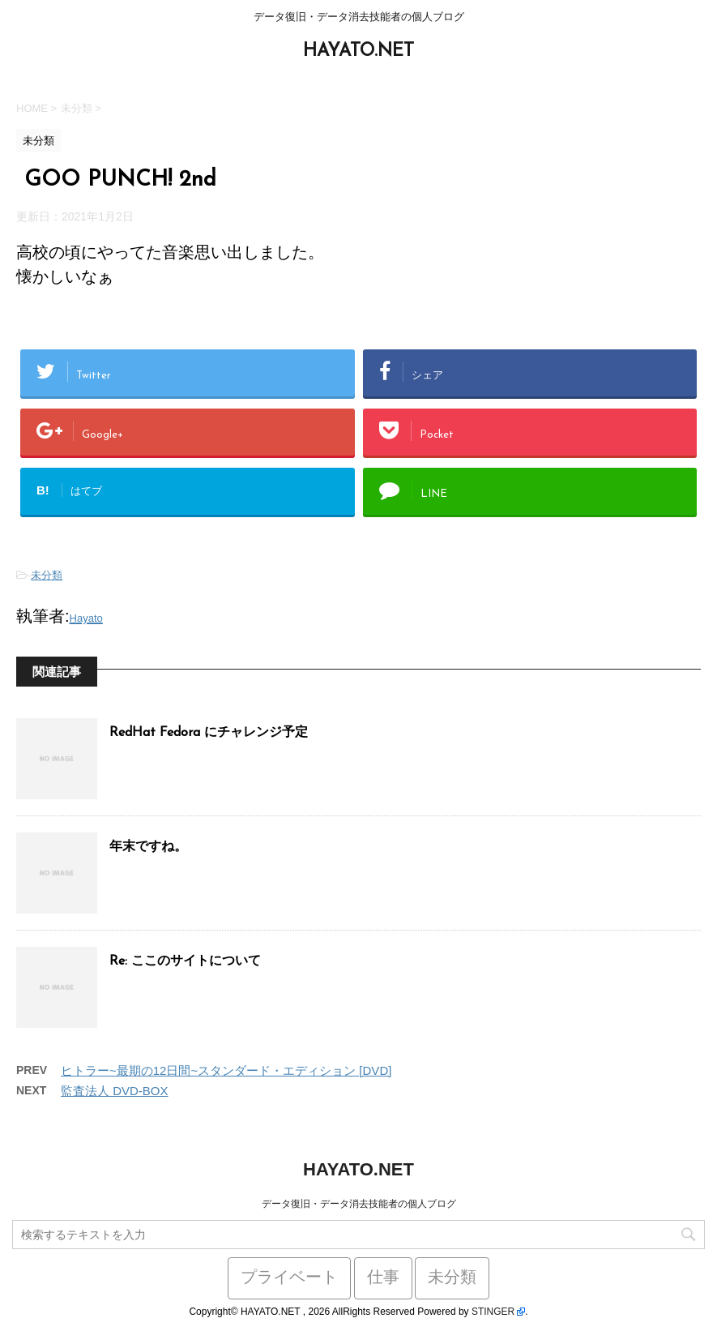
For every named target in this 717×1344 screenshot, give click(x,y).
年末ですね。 (148, 847)
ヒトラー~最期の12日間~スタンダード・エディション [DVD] (226, 1070)
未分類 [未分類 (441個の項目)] (452, 1278)
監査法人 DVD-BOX (115, 1091)
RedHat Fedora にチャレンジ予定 (208, 732)
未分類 (46, 575)
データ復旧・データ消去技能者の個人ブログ (359, 1203)
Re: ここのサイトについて (185, 961)
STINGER (493, 1311)
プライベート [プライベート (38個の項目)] (289, 1278)
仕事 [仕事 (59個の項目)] (383, 1278)
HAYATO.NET (358, 51)
